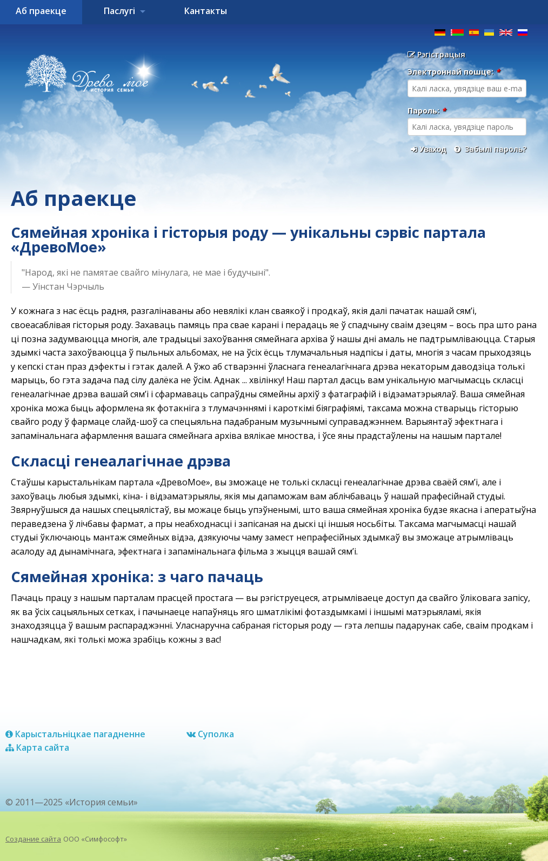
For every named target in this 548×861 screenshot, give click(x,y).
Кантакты (205, 11)
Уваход (428, 149)
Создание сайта (33, 839)
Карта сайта (37, 747)
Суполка (210, 734)
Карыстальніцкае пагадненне (75, 734)
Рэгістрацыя (436, 54)
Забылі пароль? (490, 149)
